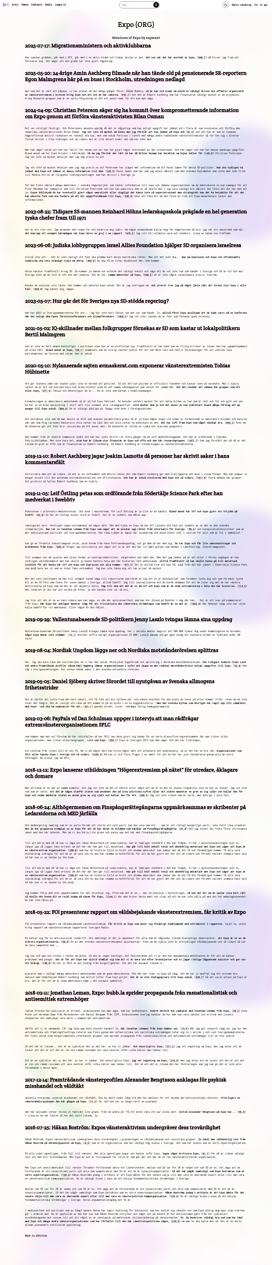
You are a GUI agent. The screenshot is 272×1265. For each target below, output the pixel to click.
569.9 (60, 546)
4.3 (228, 923)
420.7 (199, 977)
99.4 (191, 529)
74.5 (184, 1028)
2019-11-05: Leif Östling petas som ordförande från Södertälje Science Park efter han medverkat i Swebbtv (124, 496)
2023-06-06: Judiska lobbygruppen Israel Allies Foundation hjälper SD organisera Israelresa (133, 245)
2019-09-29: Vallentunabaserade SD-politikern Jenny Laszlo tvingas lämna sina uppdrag (128, 619)
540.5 (147, 274)
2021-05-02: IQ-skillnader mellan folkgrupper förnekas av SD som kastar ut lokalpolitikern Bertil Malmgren (132, 331)
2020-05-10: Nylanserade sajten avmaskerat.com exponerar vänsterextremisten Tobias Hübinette (127, 368)
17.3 (93, 1101)
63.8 (40, 514)
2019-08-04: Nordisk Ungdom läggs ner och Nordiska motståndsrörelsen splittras (121, 650)
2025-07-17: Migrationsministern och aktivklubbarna (88, 45)
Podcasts (36, 4)
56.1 (79, 349)
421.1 (88, 706)
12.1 (72, 634)
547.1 (125, 94)
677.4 (46, 390)
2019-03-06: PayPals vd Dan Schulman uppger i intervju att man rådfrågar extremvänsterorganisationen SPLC (112, 721)
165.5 (110, 171)
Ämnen (25, 4)
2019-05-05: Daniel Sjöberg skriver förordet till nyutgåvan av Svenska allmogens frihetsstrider (119, 684)
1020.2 (122, 316)
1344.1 (111, 896)
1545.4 (97, 754)
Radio (48, 4)
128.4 (65, 1174)
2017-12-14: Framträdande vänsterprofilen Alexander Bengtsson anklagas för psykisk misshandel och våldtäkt (125, 1082)
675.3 (129, 233)
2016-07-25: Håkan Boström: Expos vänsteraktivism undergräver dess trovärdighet (122, 1127)
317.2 (170, 1046)
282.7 (113, 740)
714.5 (242, 586)
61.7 (205, 1153)
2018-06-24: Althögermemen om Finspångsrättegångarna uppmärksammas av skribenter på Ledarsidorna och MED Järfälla (135, 810)
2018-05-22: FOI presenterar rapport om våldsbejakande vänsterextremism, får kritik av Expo (135, 912)
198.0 (46, 963)
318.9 (174, 1060)
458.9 (90, 260)
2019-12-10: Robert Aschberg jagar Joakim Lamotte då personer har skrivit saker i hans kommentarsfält (127, 459)
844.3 (229, 422)
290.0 (72, 850)
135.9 (174, 1196)
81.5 (190, 131)
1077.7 (193, 440)
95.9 (241, 1111)
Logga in (60, 4)
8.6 (87, 1142)
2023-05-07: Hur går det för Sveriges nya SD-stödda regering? (97, 301)
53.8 (237, 665)
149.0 (208, 153)
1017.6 (201, 477)
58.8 (65, 941)
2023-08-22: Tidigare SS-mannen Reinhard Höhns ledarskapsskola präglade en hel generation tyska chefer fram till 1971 (136, 214)
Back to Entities (36, 1235)
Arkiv (15, 4)
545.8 (128, 196)
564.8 (38, 288)
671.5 (128, 564)
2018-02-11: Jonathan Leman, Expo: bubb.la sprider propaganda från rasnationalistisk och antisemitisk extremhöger (131, 995)
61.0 (183, 828)
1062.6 (196, 603)
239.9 (175, 1221)
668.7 (201, 57)
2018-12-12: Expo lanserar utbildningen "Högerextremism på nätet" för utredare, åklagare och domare (131, 772)
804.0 (63, 408)
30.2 (236, 1010)
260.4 (143, 795)
